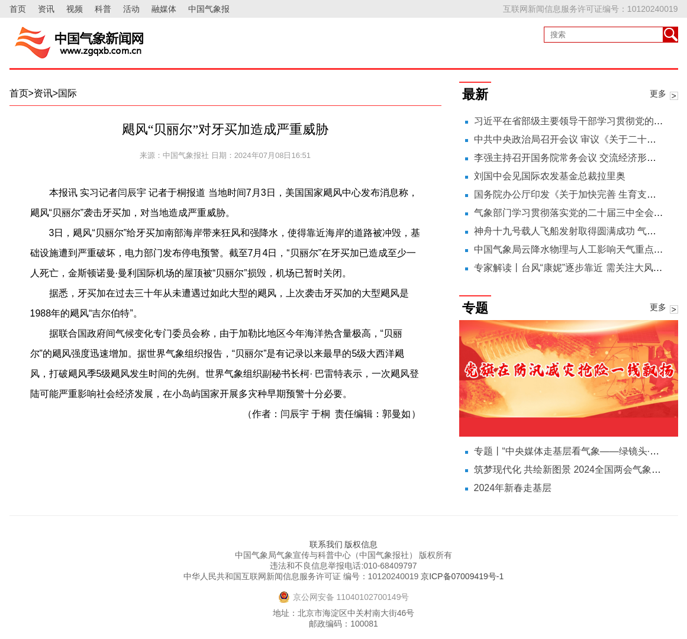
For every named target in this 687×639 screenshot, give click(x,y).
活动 (131, 9)
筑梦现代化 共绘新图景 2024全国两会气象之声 (572, 469)
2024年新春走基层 (513, 488)
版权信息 (361, 544)
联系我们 (326, 544)
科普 (103, 9)
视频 (74, 9)
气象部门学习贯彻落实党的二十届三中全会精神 (573, 213)
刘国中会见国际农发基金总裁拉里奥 (549, 176)
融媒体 (163, 9)
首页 (17, 9)
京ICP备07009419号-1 (462, 576)
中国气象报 (209, 9)
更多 (658, 93)
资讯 (46, 9)
